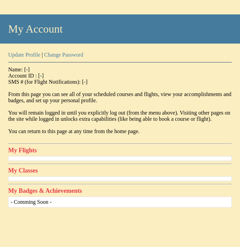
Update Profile (24, 55)
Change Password (63, 55)
